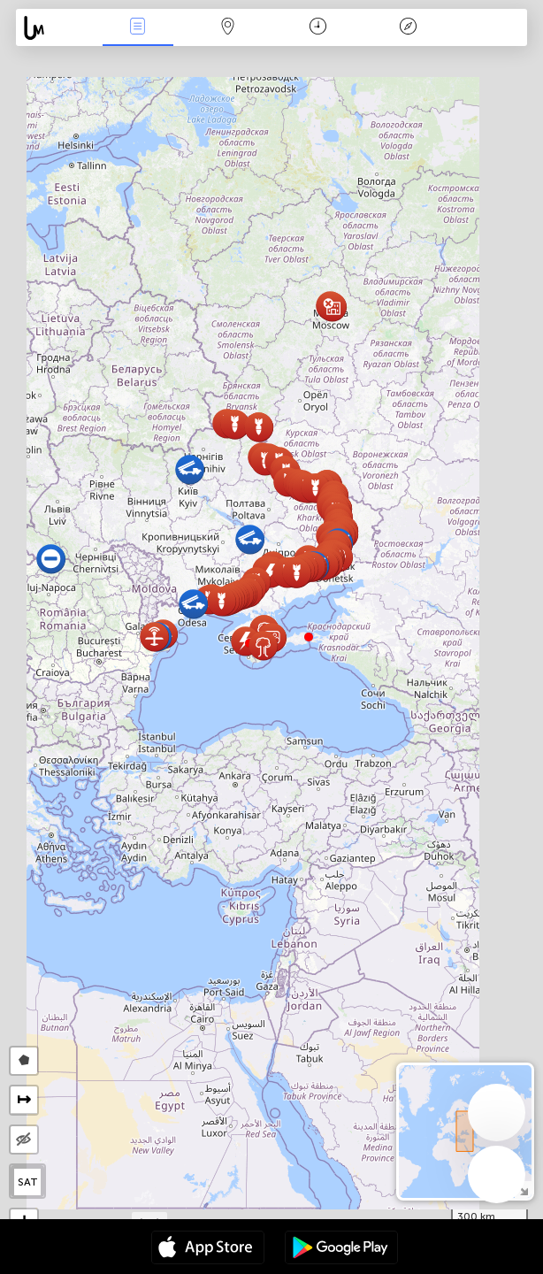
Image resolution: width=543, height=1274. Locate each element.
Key (408, 28)
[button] (308, 637)
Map (228, 28)
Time (318, 28)
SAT (28, 1182)
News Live (138, 28)
